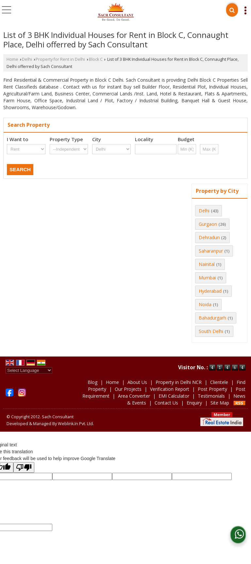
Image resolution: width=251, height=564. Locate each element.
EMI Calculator (174, 396)
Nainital (207, 264)
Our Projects (128, 389)
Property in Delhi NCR (179, 382)
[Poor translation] (23, 467)
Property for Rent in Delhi (60, 59)
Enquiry (194, 403)
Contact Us (166, 403)
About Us (137, 382)
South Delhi (211, 331)
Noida (205, 304)
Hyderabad (210, 291)
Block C (96, 59)
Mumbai (207, 277)
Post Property (212, 389)
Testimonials (211, 396)
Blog (92, 382)
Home (12, 59)
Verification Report (169, 389)
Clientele (219, 382)
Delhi (27, 59)
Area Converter (134, 396)
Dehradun (209, 237)
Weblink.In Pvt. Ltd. (76, 423)
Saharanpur (211, 251)
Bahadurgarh (212, 318)
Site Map (219, 403)
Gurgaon (208, 224)
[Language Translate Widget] (29, 370)
